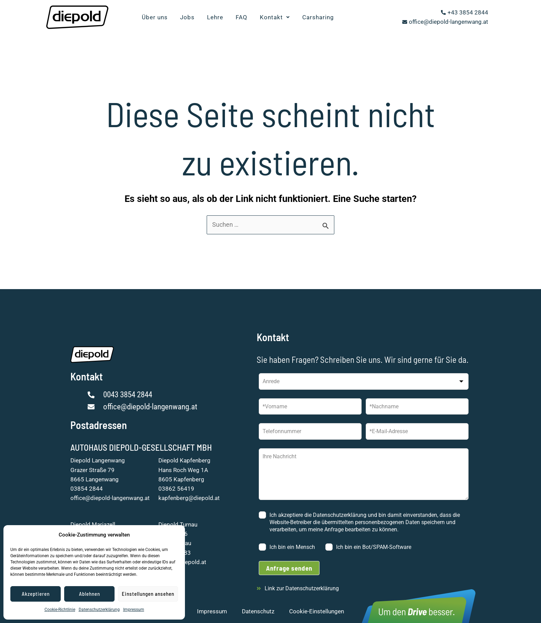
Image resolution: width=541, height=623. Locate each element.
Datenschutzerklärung (99, 609)
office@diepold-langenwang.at (110, 497)
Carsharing (318, 17)
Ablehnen (89, 594)
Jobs (187, 17)
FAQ (241, 17)
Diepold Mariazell (92, 524)
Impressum (133, 609)
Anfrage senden (289, 568)
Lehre (215, 17)
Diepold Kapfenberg (184, 460)
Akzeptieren (36, 594)
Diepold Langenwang (97, 460)
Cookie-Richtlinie (60, 609)
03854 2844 (86, 488)
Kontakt (275, 17)
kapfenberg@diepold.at (189, 497)
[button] (275, 17)
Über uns (155, 17)
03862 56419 (176, 488)
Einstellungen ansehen (148, 594)
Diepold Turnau (177, 524)
